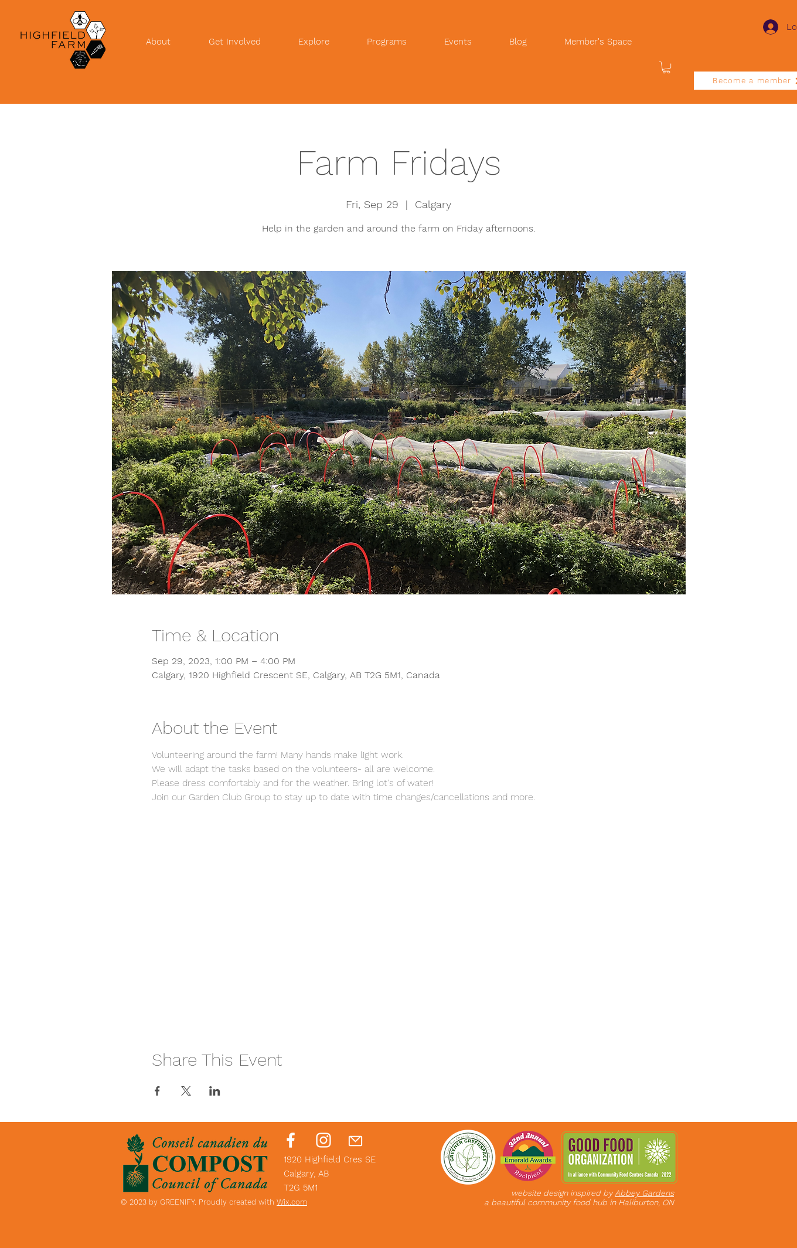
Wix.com (292, 1202)
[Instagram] (323, 1140)
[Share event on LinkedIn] (214, 1091)
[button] (666, 67)
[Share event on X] (186, 1091)
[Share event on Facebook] (157, 1091)
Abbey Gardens (644, 1193)
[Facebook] (291, 1140)
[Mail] (355, 1140)
